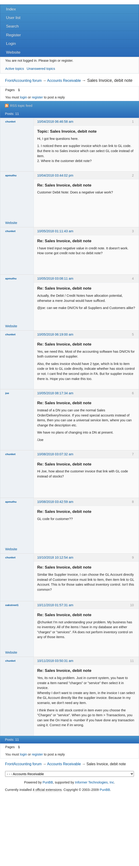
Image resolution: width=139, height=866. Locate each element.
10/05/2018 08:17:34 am (55, 393)
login (23, 97)
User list (13, 17)
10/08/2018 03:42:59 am (55, 502)
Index (11, 9)
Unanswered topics (41, 68)
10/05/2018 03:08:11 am (55, 278)
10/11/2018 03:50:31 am (55, 661)
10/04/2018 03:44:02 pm (55, 175)
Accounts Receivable (64, 81)
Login (11, 43)
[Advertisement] (69, 829)
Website (13, 52)
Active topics (14, 68)
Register (13, 35)
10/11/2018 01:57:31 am (55, 605)
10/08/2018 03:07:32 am (55, 454)
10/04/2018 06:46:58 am (55, 121)
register (37, 97)
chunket (10, 121)
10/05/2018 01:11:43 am (55, 231)
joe (7, 393)
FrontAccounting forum (23, 81)
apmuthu (11, 175)
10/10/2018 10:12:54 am (55, 557)
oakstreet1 (12, 605)
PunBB (48, 782)
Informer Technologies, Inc (94, 782)
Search (12, 26)
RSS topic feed (21, 105)
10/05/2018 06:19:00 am (55, 334)
